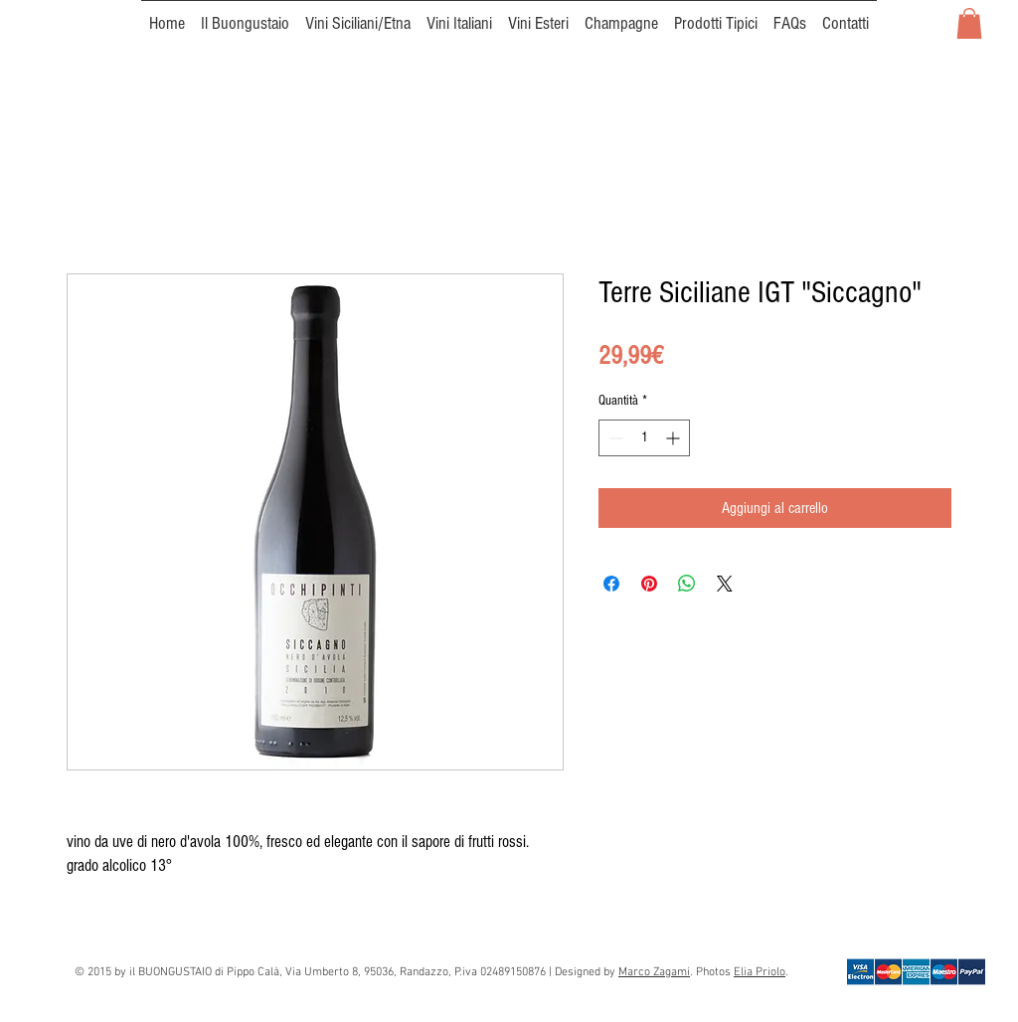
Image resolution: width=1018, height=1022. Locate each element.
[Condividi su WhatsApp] (687, 584)
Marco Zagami (654, 972)
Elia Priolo (759, 972)
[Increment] (674, 438)
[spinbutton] (644, 438)
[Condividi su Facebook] (611, 584)
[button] (969, 23)
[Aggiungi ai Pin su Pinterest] (649, 584)
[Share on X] (725, 584)
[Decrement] (613, 438)
